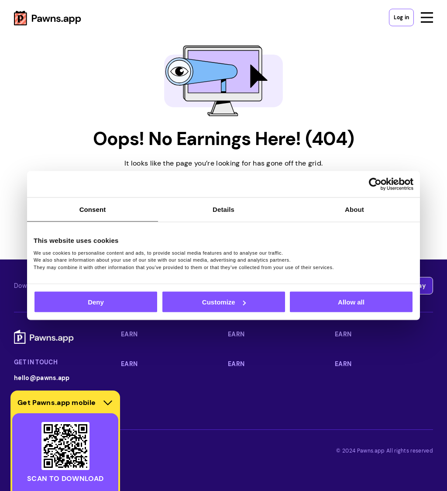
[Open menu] (427, 17)
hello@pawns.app (42, 378)
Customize (224, 302)
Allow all (351, 302)
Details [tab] (223, 209)
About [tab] (354, 209)
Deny (96, 302)
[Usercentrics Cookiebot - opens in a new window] (375, 184)
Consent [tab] (92, 209)
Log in (401, 17)
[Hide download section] (108, 403)
